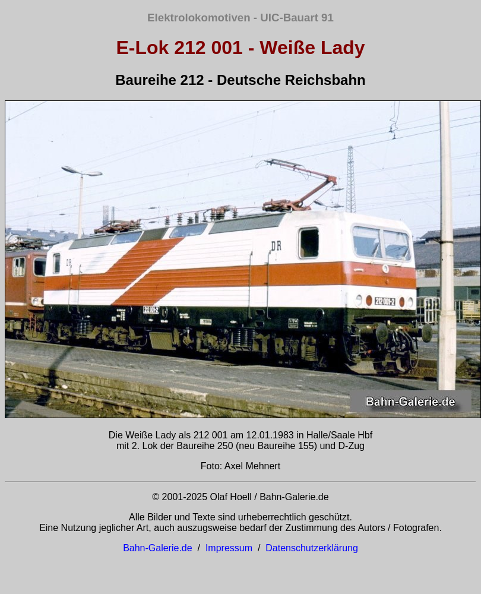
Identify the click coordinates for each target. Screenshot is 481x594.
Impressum (228, 548)
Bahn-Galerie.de (157, 548)
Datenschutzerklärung (311, 548)
